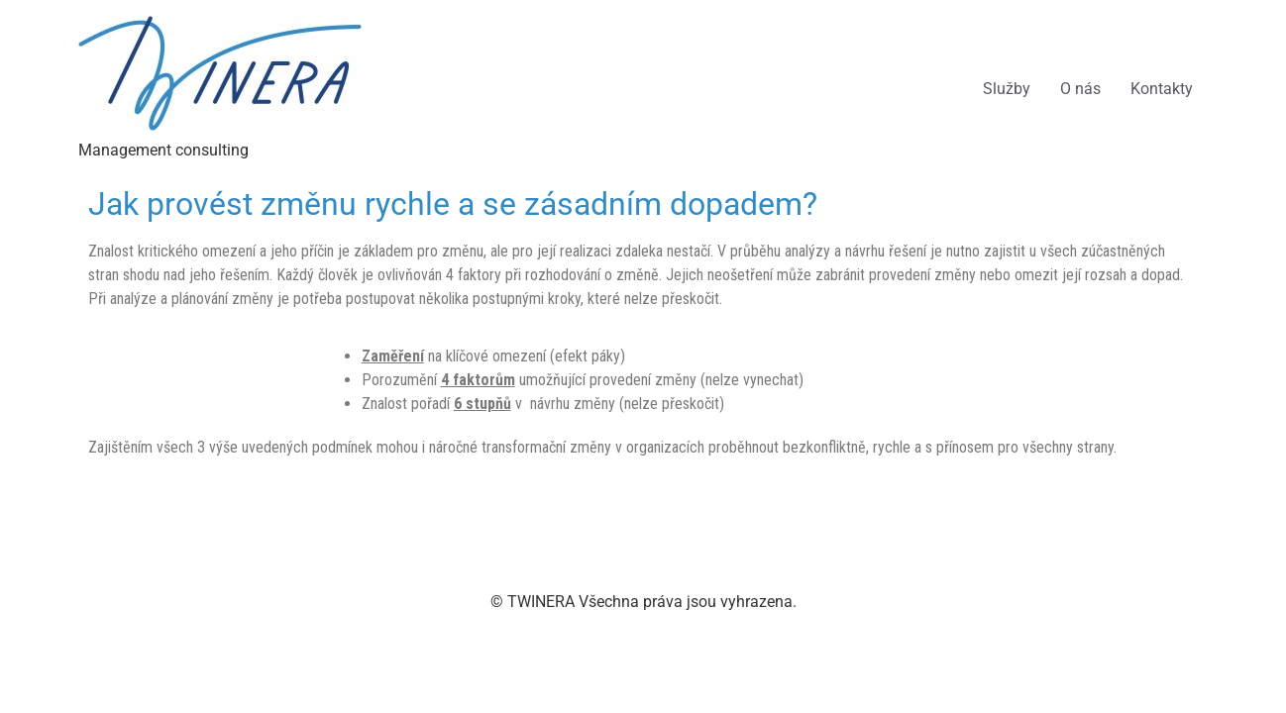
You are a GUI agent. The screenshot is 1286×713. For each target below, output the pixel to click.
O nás (1080, 88)
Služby (1006, 88)
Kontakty (1161, 88)
